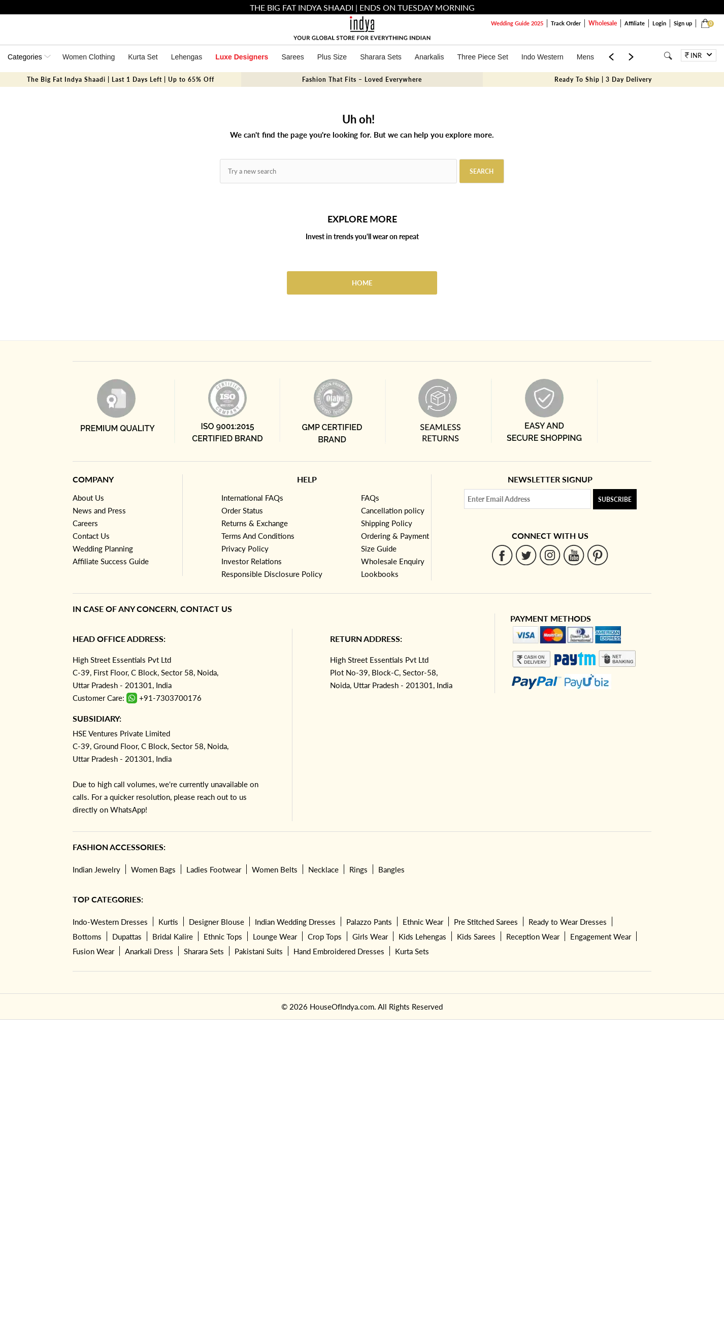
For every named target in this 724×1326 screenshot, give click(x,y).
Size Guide (379, 548)
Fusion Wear (93, 951)
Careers (85, 523)
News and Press (99, 510)
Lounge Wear (275, 936)
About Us (88, 497)
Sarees (292, 57)
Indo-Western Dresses (110, 921)
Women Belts (275, 869)
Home (362, 283)
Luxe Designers (241, 57)
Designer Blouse (216, 921)
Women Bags (153, 869)
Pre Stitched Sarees (486, 921)
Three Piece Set (482, 57)
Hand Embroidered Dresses (338, 951)
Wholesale (602, 23)
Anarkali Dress (149, 951)
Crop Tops (325, 936)
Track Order (566, 23)
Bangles (391, 869)
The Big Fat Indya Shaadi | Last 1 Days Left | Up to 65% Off (120, 79)
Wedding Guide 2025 (517, 23)
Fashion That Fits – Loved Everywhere (362, 79)
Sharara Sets (381, 57)
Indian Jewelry (96, 869)
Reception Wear (533, 936)
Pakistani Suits (259, 951)
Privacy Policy (245, 548)
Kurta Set (142, 57)
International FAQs (252, 497)
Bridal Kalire (172, 936)
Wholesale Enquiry (392, 561)
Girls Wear (370, 936)
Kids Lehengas (422, 936)
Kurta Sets (412, 951)
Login (659, 23)
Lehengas (187, 57)
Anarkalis (429, 57)
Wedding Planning (103, 548)
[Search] (668, 55)
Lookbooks (380, 573)
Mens (585, 57)
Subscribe (615, 499)
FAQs (370, 497)
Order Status (242, 510)
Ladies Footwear (213, 869)
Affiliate (634, 23)
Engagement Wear (600, 936)
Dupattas (127, 936)
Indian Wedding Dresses (295, 921)
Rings (358, 869)
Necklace (323, 869)
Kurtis (168, 921)
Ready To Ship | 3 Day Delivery (603, 79)
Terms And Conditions (257, 535)
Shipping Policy (386, 523)
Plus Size (332, 57)
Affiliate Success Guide (111, 561)
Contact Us (91, 535)
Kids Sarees (476, 936)
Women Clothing (88, 57)
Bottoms (87, 936)
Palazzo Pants (369, 921)
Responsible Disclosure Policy (271, 573)
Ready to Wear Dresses (568, 921)
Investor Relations (251, 561)
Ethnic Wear (423, 921)
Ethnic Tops (223, 936)
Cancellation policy (392, 510)
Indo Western (542, 57)
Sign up (683, 23)
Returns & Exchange (254, 523)
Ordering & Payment (395, 535)
